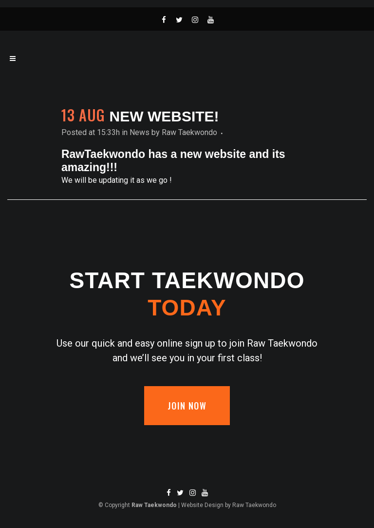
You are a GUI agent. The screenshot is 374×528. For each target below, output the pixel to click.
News (140, 132)
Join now (187, 405)
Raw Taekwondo (189, 132)
